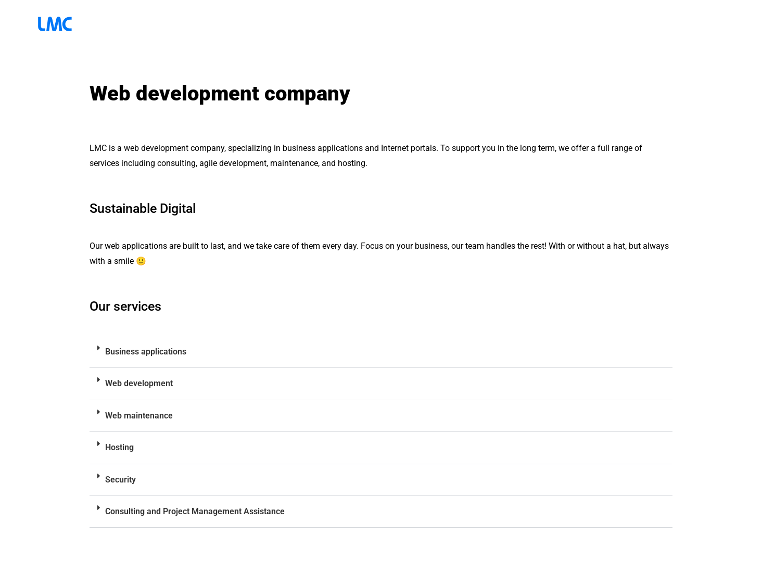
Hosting (119, 447)
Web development (139, 383)
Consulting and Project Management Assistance (195, 511)
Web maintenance (139, 416)
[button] (381, 352)
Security (120, 480)
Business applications (145, 352)
